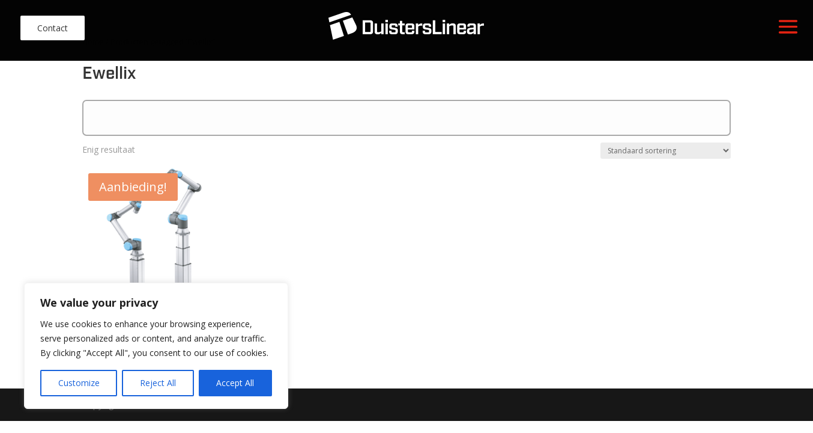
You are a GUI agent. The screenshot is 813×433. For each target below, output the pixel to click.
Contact (52, 28)
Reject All (158, 382)
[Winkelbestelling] (665, 151)
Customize (79, 382)
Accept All (235, 382)
